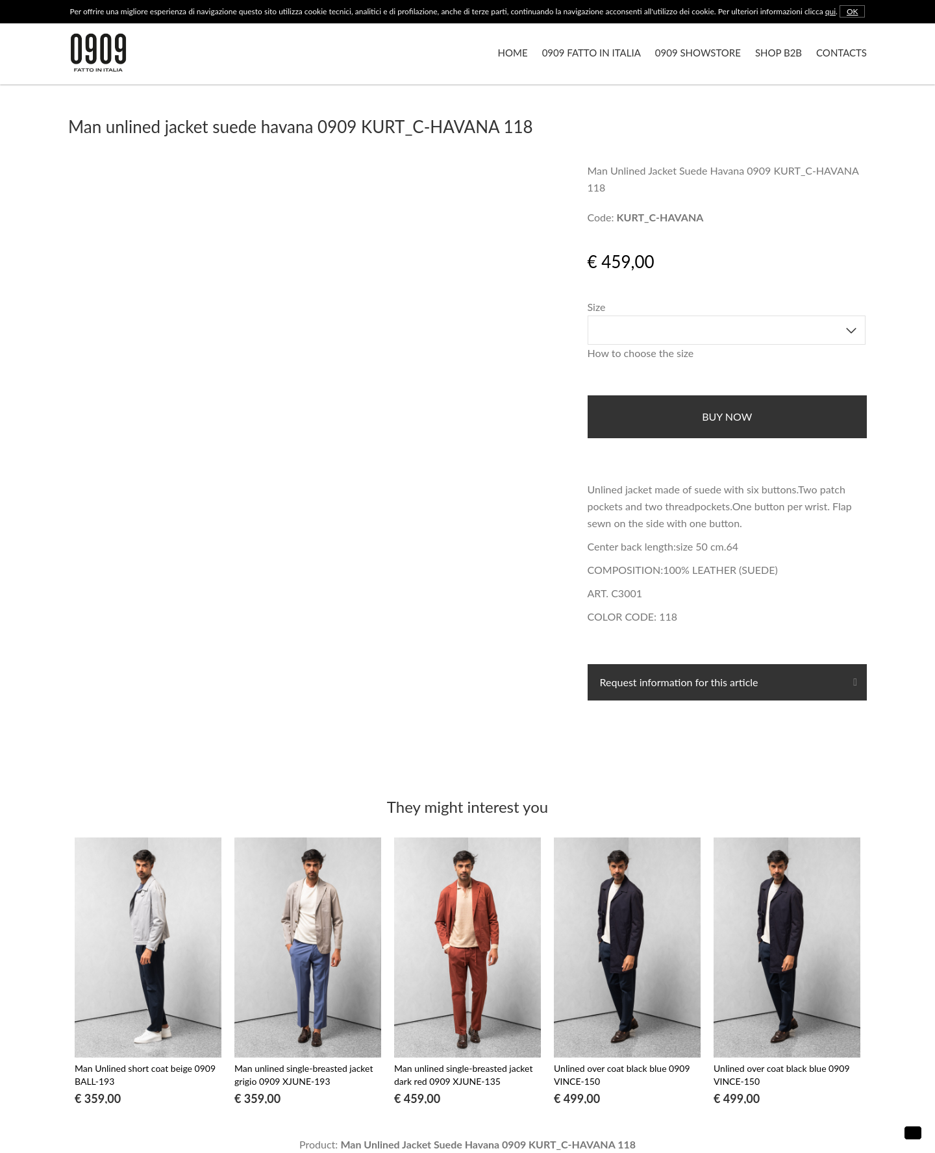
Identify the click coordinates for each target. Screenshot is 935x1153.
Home (513, 52)
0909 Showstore (698, 52)
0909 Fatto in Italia (591, 52)
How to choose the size (641, 353)
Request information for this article (677, 682)
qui (830, 11)
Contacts (841, 52)
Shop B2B (778, 52)
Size (597, 307)
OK (852, 11)
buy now (727, 416)
